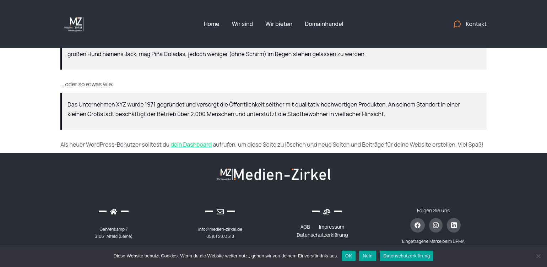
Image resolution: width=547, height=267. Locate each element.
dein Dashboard (191, 144)
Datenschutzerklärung (322, 234)
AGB (305, 226)
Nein (368, 255)
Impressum (331, 226)
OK (348, 255)
